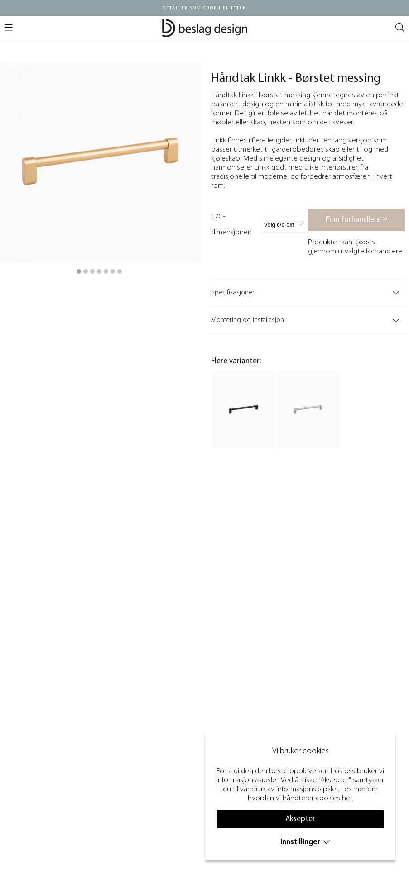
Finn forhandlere (357, 219)
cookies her (334, 798)
